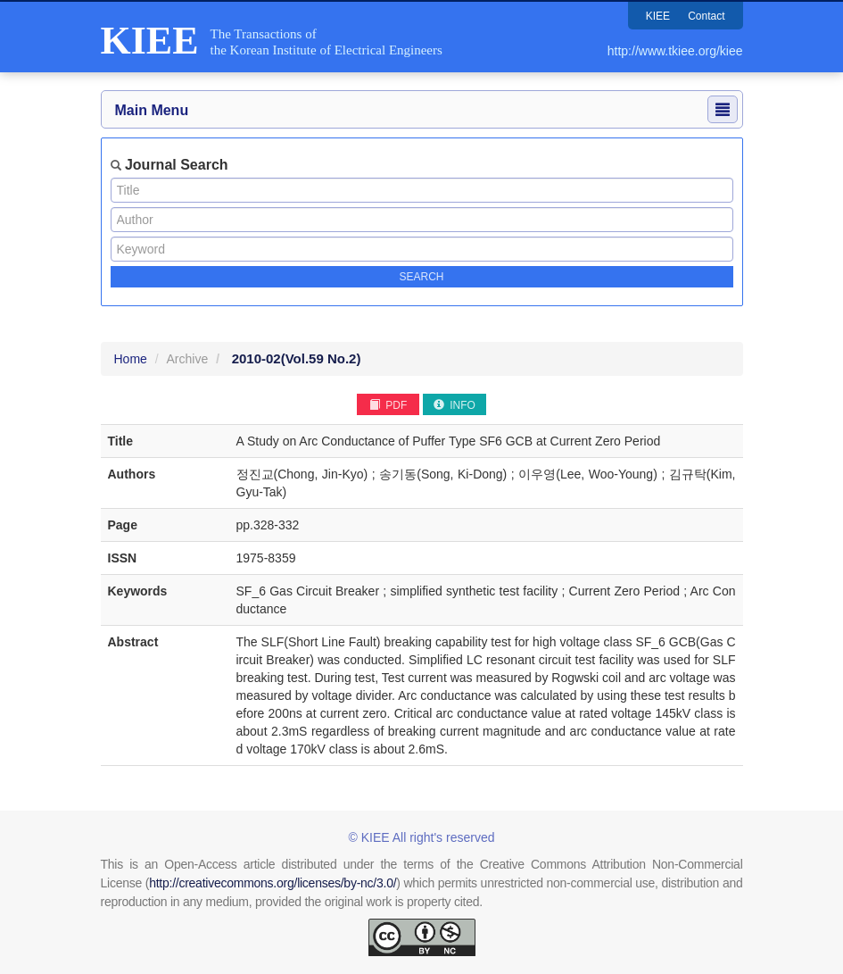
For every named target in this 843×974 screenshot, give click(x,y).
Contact (706, 16)
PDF (388, 405)
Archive (188, 359)
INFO (454, 405)
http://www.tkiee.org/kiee (675, 51)
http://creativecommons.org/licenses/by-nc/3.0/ (272, 883)
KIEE (658, 16)
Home (130, 359)
